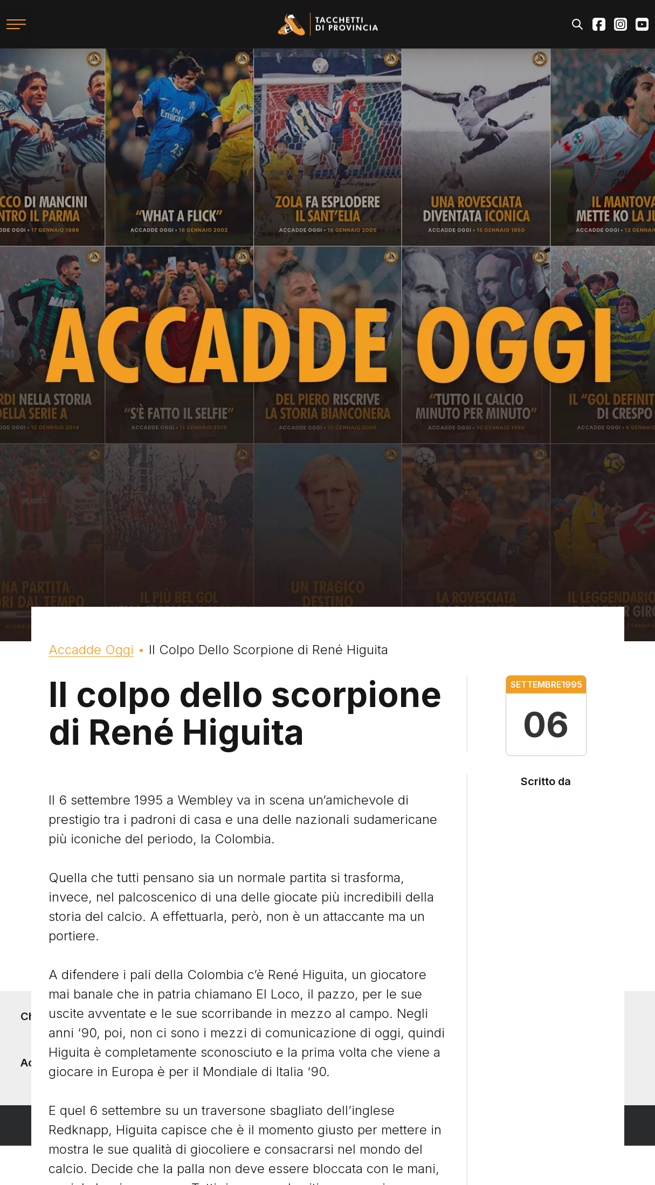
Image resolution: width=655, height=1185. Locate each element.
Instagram (620, 24)
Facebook (598, 24)
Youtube (642, 24)
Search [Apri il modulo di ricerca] (577, 24)
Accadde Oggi (91, 649)
